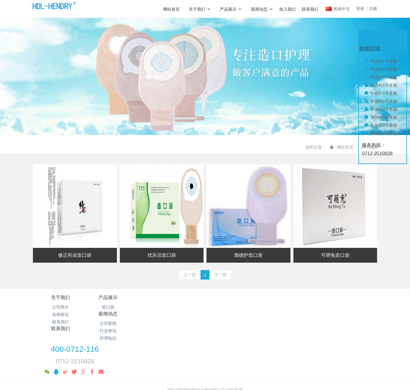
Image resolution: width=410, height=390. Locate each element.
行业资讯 (176, 314)
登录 (360, 8)
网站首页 (171, 9)
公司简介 (60, 307)
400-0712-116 (306, 301)
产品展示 (231, 9)
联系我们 (310, 9)
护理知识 (176, 322)
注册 (373, 8)
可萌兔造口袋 (335, 255)
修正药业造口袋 (74, 255)
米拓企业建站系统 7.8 (209, 364)
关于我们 (200, 9)
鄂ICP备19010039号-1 (205, 357)
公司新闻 (176, 307)
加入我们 (287, 9)
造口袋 (118, 307)
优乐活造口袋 (161, 255)
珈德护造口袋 (248, 255)
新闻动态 (262, 9)
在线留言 (60, 314)
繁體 (205, 375)
